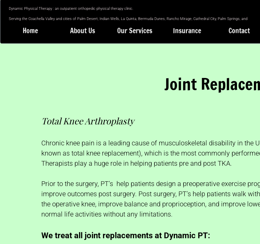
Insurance (187, 31)
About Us (82, 31)
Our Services (134, 31)
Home (30, 31)
